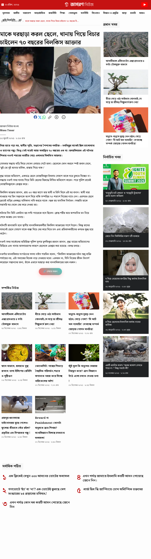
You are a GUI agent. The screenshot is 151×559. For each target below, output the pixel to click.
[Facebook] (115, 523)
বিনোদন (96, 13)
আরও (142, 13)
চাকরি (133, 13)
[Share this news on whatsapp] (44, 118)
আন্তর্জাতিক (39, 13)
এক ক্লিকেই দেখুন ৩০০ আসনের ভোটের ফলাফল (39, 476)
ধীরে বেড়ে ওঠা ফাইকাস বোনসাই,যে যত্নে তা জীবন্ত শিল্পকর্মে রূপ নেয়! (48, 319)
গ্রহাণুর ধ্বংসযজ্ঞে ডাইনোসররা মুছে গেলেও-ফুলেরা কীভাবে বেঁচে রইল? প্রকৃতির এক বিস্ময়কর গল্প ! (15, 425)
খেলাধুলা (73, 13)
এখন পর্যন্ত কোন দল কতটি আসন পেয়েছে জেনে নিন (40, 505)
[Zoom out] (64, 117)
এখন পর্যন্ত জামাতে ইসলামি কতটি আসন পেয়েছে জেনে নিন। (113, 478)
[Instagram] (123, 523)
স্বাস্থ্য (124, 13)
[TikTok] (138, 523)
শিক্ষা (62, 13)
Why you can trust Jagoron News (22, 539)
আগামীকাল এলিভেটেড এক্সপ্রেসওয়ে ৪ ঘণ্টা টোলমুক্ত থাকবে (13, 319)
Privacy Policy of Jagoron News (114, 550)
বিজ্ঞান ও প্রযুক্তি (110, 13)
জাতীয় (16, 13)
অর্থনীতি (84, 13)
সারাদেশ (27, 13)
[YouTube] (146, 523)
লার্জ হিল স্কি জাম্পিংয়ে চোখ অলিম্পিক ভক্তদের (113, 489)
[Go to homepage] (20, 523)
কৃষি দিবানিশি (9, 20)
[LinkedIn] (130, 523)
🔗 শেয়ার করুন (50, 271)
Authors (141, 550)
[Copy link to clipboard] (49, 117)
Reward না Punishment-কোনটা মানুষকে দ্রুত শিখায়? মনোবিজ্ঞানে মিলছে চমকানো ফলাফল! (50, 428)
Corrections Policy (58, 550)
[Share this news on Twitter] (40, 118)
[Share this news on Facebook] (35, 118)
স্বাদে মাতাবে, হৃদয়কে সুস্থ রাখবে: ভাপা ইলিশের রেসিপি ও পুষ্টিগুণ (16, 371)
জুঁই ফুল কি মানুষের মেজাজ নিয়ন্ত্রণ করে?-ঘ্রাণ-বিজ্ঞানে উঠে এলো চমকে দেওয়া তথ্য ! (84, 373)
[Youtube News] (144, 8)
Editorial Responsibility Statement (23, 550)
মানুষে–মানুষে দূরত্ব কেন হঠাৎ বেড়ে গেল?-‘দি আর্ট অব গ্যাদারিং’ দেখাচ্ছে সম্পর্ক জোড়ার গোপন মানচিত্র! (84, 321)
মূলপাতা (6, 13)
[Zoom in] (56, 117)
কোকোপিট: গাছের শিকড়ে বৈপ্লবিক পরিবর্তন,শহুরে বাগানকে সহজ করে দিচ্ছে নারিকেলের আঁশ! (49, 373)
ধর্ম (20, 20)
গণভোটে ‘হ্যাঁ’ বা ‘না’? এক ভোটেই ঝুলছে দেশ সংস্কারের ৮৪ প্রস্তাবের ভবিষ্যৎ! (36, 491)
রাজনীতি (52, 13)
